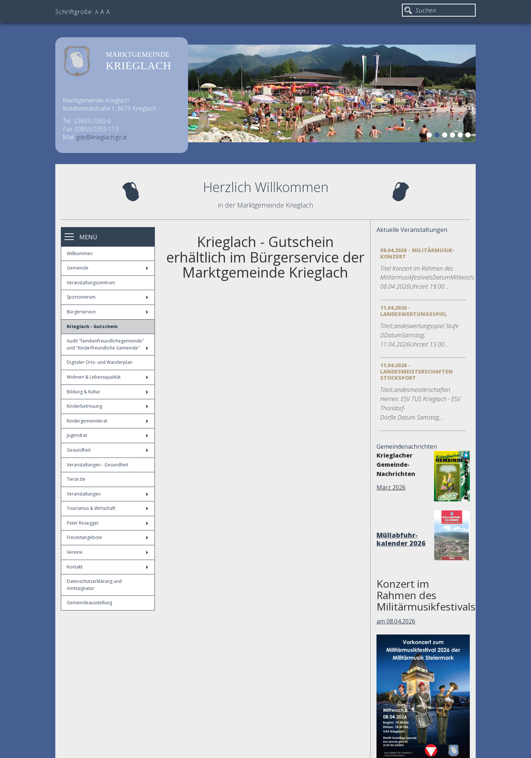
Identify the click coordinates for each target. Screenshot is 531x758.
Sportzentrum (107, 297)
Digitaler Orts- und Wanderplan (99, 362)
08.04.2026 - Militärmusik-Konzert (417, 253)
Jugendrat (107, 435)
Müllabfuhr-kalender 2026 (401, 539)
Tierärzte (76, 479)
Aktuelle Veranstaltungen (411, 230)
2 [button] (438, 136)
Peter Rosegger (107, 523)
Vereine (107, 552)
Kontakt (107, 567)
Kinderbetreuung (107, 406)
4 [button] (453, 136)
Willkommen (80, 253)
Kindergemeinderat (107, 421)
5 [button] (461, 136)
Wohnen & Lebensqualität (107, 377)
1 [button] (430, 136)
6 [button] (469, 136)
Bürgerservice (107, 312)
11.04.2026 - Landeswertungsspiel (413, 310)
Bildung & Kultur (107, 392)
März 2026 (391, 487)
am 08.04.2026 (395, 621)
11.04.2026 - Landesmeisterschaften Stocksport (416, 371)
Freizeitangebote (107, 537)
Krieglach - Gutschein (92, 326)
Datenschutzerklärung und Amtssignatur (94, 584)
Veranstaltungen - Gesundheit (97, 465)
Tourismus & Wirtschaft (107, 508)
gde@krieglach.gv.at (101, 137)
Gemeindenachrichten (406, 446)
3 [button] (446, 136)
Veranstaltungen (107, 494)
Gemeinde (107, 268)
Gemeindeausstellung (89, 602)
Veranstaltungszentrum (91, 282)
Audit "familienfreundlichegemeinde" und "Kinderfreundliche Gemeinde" (107, 344)
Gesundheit (107, 450)
